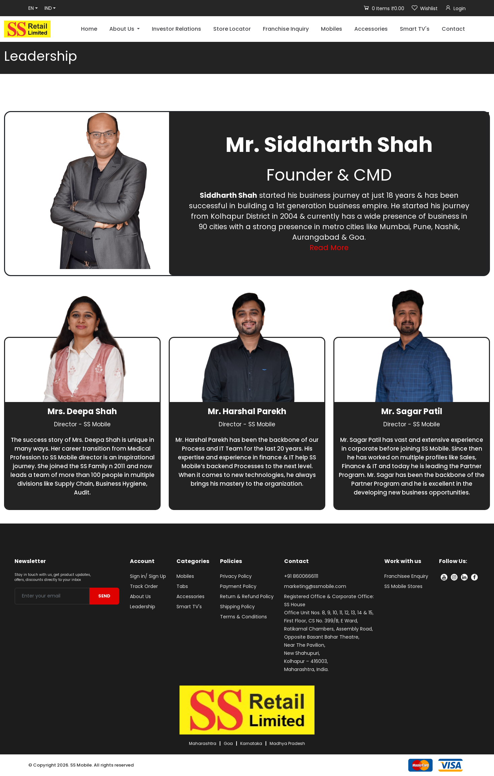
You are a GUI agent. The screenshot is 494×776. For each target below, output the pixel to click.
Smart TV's (415, 29)
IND (48, 8)
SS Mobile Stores (403, 586)
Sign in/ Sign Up (148, 576)
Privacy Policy (236, 576)
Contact (453, 29)
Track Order (144, 586)
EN (31, 8)
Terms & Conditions (243, 616)
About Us (140, 596)
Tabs (182, 586)
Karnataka (251, 743)
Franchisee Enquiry (406, 576)
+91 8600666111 (301, 576)
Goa (228, 743)
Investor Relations (176, 29)
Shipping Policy (237, 606)
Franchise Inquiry (286, 29)
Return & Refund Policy (247, 596)
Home (89, 29)
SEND (104, 596)
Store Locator (232, 29)
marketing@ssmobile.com (315, 586)
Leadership (142, 606)
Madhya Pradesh (287, 743)
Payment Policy (238, 586)
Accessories (371, 29)
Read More (329, 247)
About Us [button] (122, 29)
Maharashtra (202, 743)
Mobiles (331, 29)
